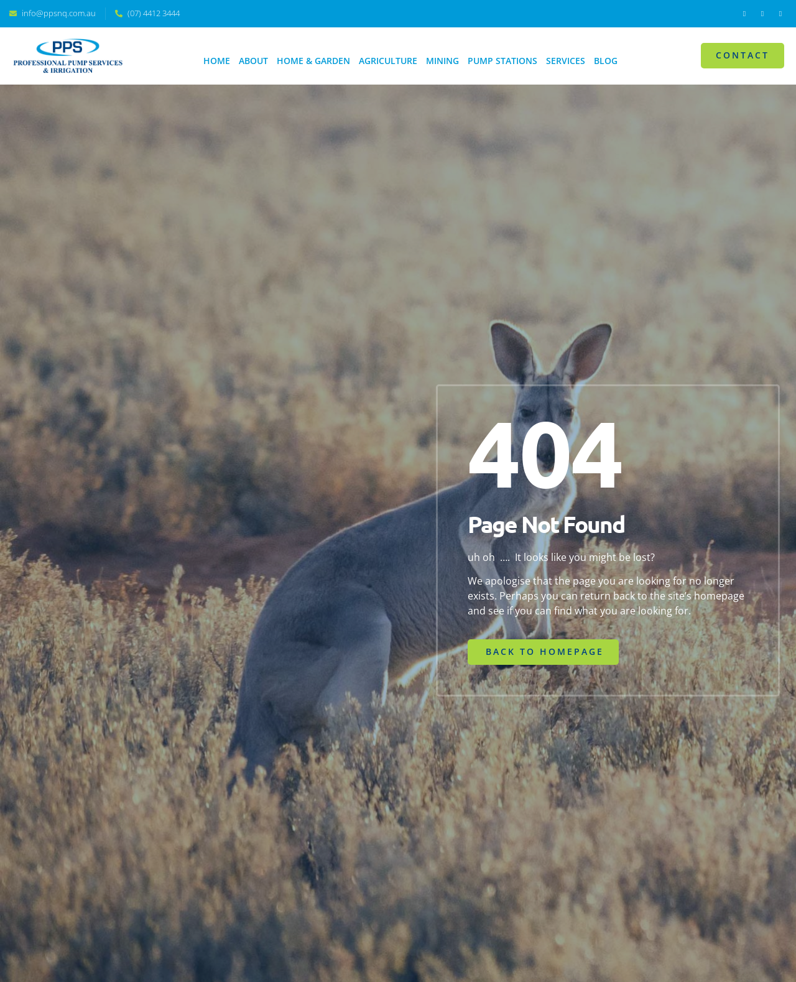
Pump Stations (502, 61)
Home (216, 61)
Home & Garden (313, 61)
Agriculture (388, 61)
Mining (442, 61)
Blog (606, 61)
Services (565, 61)
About (253, 61)
